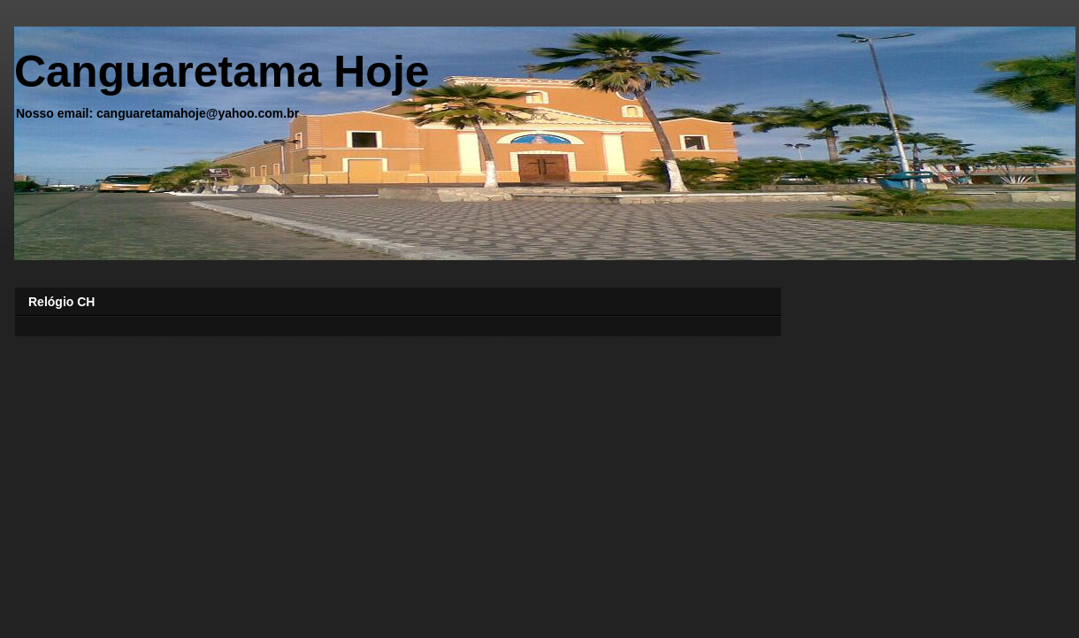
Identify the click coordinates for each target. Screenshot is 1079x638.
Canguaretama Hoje (222, 71)
